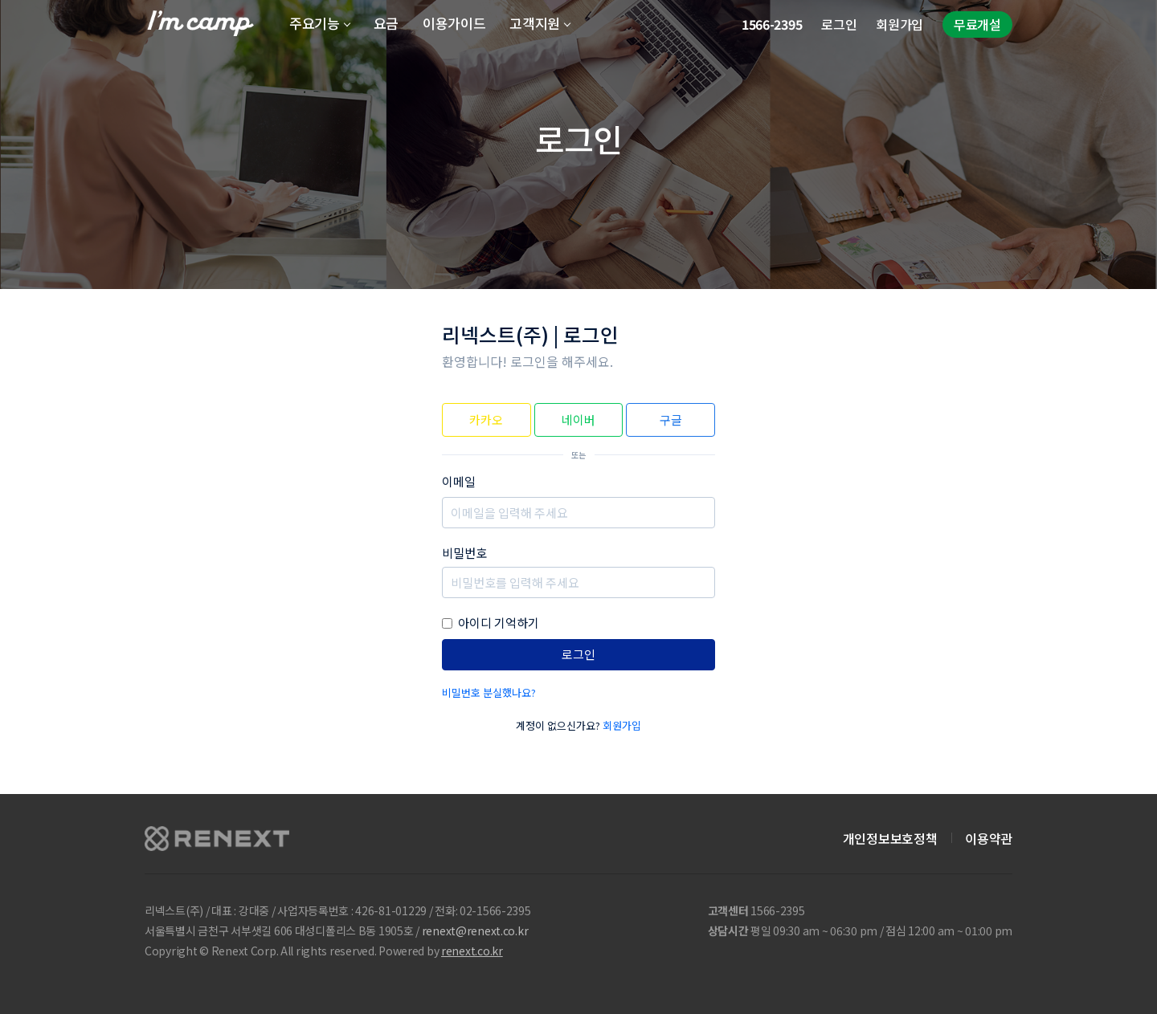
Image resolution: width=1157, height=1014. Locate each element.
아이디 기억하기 (498, 622)
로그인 (839, 24)
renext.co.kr (472, 951)
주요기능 (314, 23)
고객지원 (534, 23)
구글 (671, 419)
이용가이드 (454, 23)
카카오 (486, 419)
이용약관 (988, 838)
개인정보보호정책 (890, 838)
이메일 (459, 481)
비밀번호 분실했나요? (489, 692)
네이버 (578, 419)
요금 (386, 23)
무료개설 (977, 24)
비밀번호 (464, 552)
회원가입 (899, 24)
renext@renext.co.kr (475, 930)
